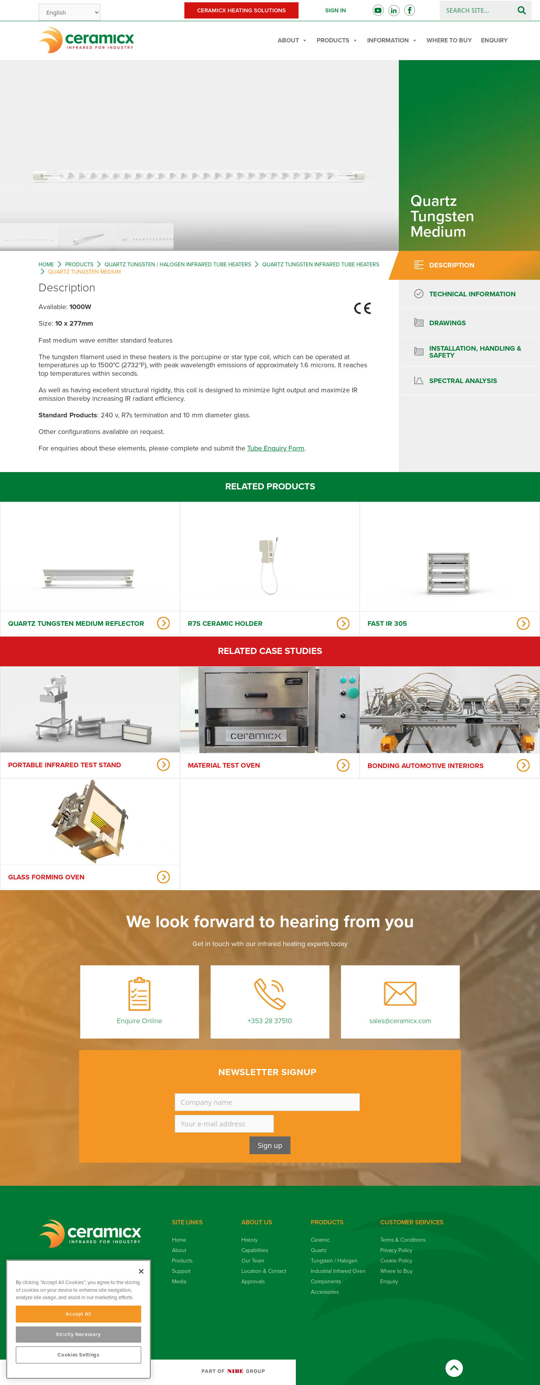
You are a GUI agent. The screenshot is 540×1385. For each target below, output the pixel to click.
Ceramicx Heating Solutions (241, 10)
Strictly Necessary (78, 1334)
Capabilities (254, 1250)
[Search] (522, 10)
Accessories (325, 1292)
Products (337, 40)
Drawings (447, 323)
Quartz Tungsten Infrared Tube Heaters (320, 264)
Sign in (335, 10)
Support (181, 1271)
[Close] (141, 1271)
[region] (78, 1319)
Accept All (78, 1314)
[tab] (463, 265)
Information (392, 40)
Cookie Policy (396, 1260)
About (292, 40)
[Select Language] (69, 12)
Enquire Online (139, 1021)
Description (451, 265)
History (249, 1240)
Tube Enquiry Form (275, 448)
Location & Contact (263, 1271)
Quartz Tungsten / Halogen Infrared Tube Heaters (178, 264)
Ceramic (320, 1240)
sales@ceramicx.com (400, 1021)
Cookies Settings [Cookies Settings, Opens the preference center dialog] (78, 1355)
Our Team (252, 1260)
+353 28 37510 (270, 1021)
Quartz (319, 1250)
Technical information (472, 294)
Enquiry (494, 40)
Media (179, 1281)
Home (46, 264)
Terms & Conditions (402, 1240)
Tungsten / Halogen (334, 1260)
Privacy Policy (396, 1250)
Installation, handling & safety (475, 352)
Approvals (253, 1281)
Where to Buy (449, 40)
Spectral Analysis (463, 381)
